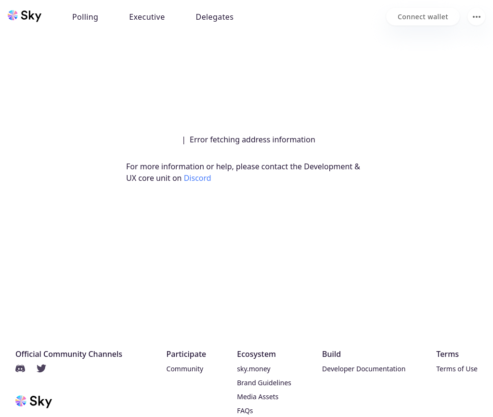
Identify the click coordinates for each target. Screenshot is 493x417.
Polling (85, 17)
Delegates (215, 17)
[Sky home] (24, 16)
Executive (147, 17)
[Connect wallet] (423, 16)
